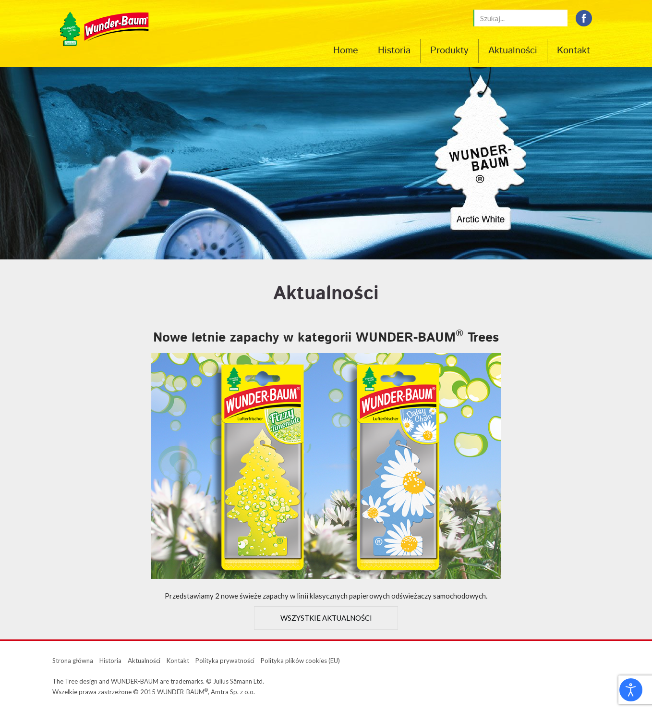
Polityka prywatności (224, 660)
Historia (394, 51)
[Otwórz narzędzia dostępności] (630, 689)
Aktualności (512, 51)
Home (345, 51)
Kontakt (573, 51)
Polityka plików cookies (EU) (300, 660)
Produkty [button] (449, 51)
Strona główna (72, 660)
